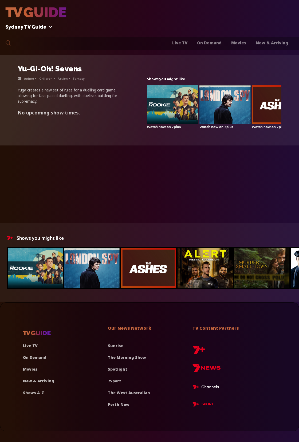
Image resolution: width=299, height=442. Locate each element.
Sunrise (115, 345)
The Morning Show (127, 357)
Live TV (179, 42)
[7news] (206, 370)
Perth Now (118, 404)
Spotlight (117, 369)
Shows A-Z (33, 392)
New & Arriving (272, 42)
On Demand (209, 42)
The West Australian (129, 392)
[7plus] (198, 352)
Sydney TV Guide (27, 27)
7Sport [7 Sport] (114, 380)
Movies (238, 42)
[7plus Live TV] (207, 388)
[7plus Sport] (203, 405)
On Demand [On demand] (34, 357)
